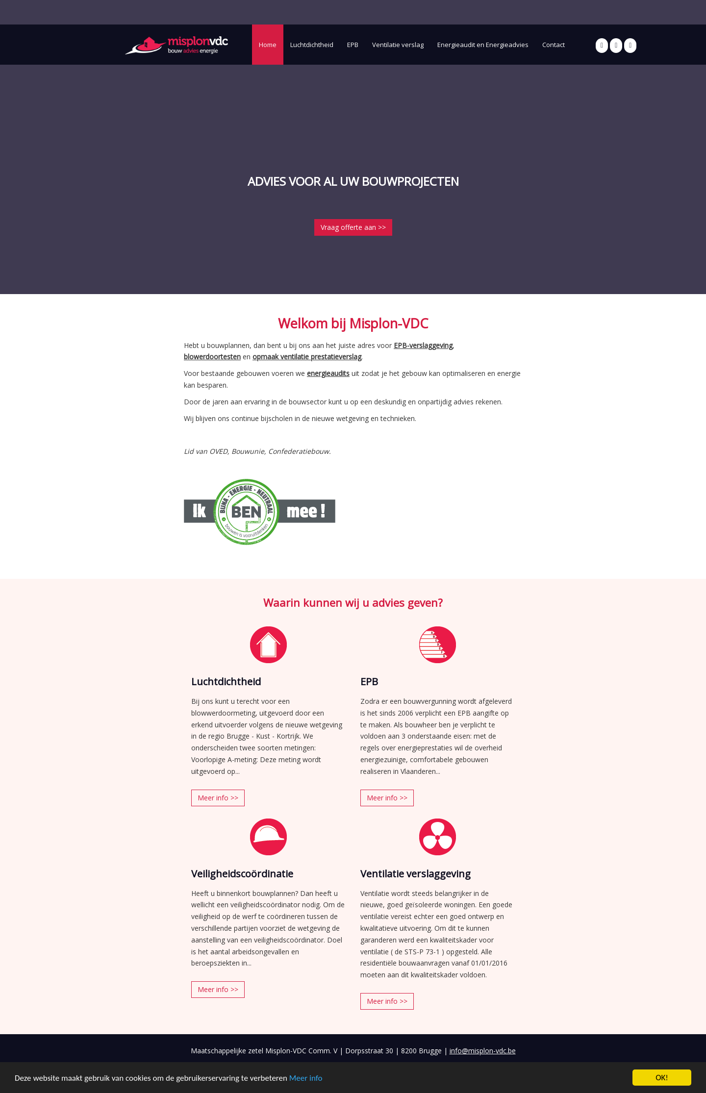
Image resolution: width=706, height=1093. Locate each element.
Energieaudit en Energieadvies (483, 44)
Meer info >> (218, 797)
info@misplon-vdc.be (483, 1050)
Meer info (306, 1078)
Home (268, 44)
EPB (352, 44)
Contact (553, 44)
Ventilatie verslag (398, 44)
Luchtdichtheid (311, 44)
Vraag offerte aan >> (353, 227)
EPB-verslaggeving (423, 345)
